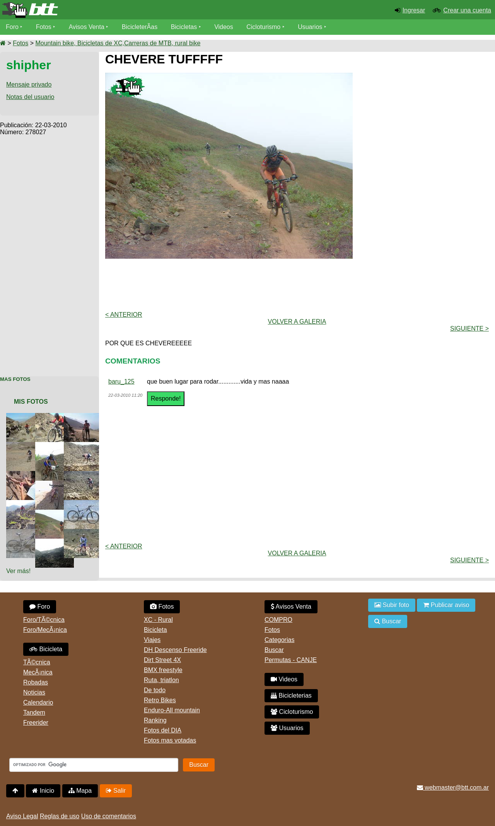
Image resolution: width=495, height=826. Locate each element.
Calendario (38, 702)
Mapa (80, 790)
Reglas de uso (59, 816)
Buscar (274, 650)
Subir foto (391, 605)
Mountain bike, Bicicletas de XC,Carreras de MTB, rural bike (117, 43)
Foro (12, 27)
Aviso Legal (22, 816)
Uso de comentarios (108, 816)
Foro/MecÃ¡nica (45, 629)
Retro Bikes (160, 700)
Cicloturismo (263, 27)
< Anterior (123, 314)
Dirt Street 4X (162, 660)
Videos (223, 27)
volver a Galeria (297, 321)
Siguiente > (469, 328)
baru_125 (121, 381)
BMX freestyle (163, 670)
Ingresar (414, 10)
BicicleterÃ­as (139, 27)
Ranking (155, 720)
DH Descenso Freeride (175, 650)
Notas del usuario (30, 97)
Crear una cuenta (467, 10)
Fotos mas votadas (170, 740)
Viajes (152, 640)
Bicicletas (185, 27)
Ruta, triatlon (161, 680)
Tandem (34, 712)
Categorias (279, 640)
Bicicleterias (291, 695)
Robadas (35, 682)
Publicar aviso (446, 605)
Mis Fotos (31, 401)
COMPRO (278, 619)
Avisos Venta (86, 27)
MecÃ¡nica (38, 672)
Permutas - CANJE (291, 660)
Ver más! (18, 571)
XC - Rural (158, 619)
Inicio (43, 790)
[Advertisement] (49, 252)
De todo (155, 690)
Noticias (34, 692)
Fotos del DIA (162, 730)
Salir (116, 790)
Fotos (43, 27)
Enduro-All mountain (172, 710)
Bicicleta (45, 649)
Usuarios (310, 27)
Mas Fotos (15, 379)
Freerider (35, 722)
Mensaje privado (28, 84)
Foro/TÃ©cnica (44, 619)
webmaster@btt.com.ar (453, 787)
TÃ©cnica (36, 662)
